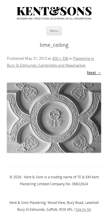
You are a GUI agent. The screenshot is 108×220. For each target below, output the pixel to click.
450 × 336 (60, 58)
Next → (94, 72)
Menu (54, 30)
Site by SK (83, 209)
